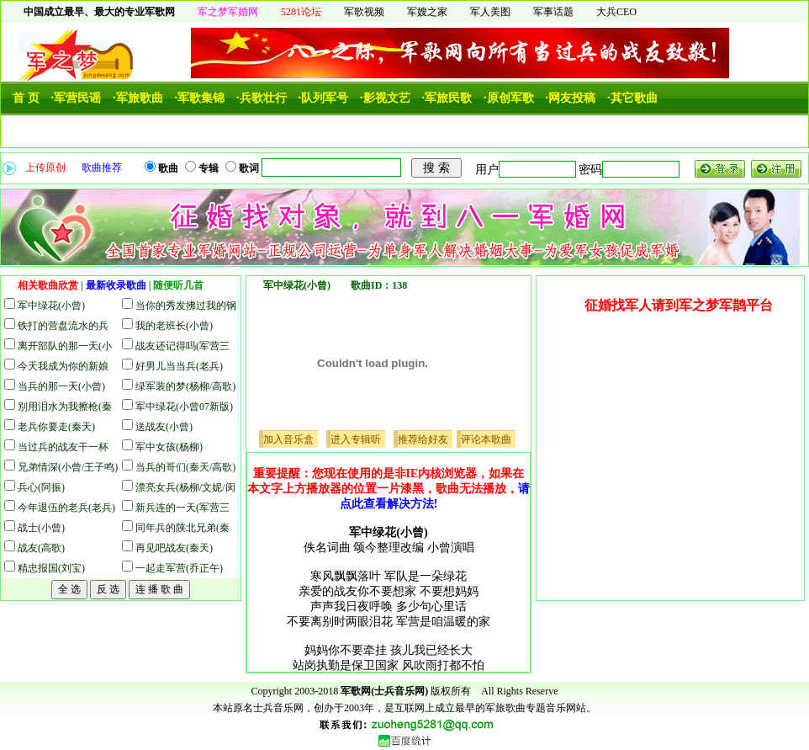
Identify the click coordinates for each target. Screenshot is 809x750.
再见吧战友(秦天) (174, 548)
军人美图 (490, 12)
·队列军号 (324, 98)
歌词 (250, 168)
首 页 (26, 98)
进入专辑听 (355, 439)
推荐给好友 (423, 439)
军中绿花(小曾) (51, 305)
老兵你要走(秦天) (56, 427)
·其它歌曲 (632, 98)
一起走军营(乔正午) (179, 568)
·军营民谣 (76, 98)
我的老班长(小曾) (174, 326)
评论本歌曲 (486, 439)
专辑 (209, 168)
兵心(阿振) (41, 487)
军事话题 (553, 12)
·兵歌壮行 (261, 98)
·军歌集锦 (200, 98)
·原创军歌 (509, 98)
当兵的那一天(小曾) (61, 386)
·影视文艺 (385, 98)
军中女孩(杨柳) (169, 447)
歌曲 (169, 168)
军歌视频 (364, 12)
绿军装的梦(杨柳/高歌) (185, 386)
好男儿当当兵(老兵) (179, 366)
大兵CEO (616, 12)
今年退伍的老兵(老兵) (66, 507)
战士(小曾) (41, 528)
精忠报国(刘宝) (51, 568)
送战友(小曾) (164, 427)
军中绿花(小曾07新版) (184, 406)
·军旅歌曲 (138, 98)
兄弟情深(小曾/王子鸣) (68, 467)
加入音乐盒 (288, 439)
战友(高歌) (41, 548)
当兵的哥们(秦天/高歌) (185, 467)
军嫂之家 (427, 12)
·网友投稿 (571, 98)
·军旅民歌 (447, 98)
